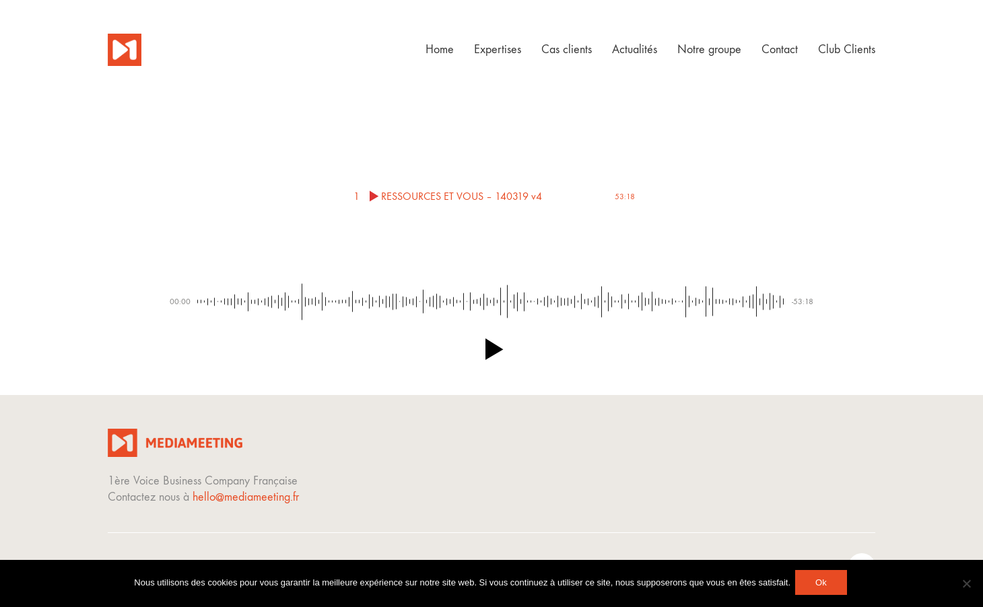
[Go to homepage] (124, 50)
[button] (491, 349)
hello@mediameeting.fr (246, 497)
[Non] (966, 585)
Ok (823, 584)
